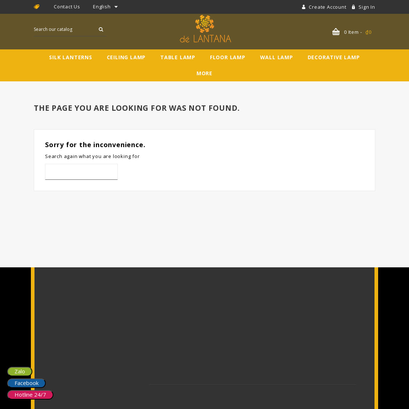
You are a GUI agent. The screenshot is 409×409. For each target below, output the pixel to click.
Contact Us (67, 6)
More (204, 73)
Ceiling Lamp (126, 57)
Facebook (27, 382)
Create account (328, 7)
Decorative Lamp (334, 57)
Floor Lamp (228, 57)
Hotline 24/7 (30, 394)
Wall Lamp (276, 57)
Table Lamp (177, 57)
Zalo (20, 371)
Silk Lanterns (70, 57)
